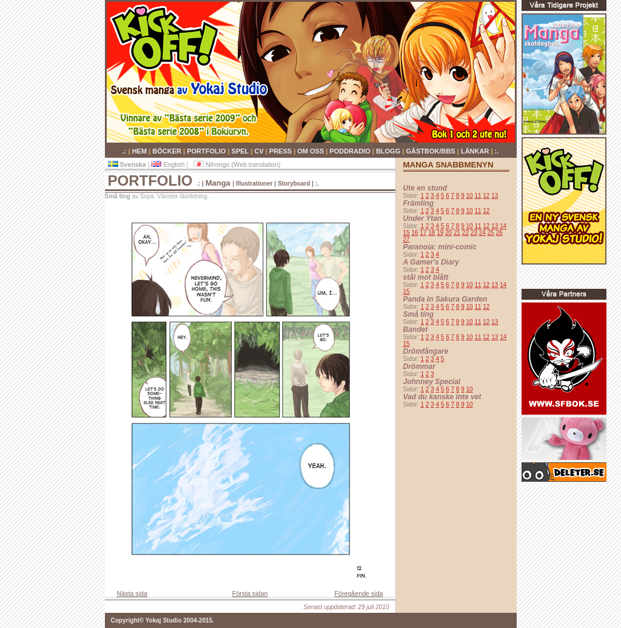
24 (482, 232)
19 (440, 232)
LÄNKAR (476, 151)
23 (474, 232)
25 (491, 232)
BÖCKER (167, 151)
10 (469, 195)
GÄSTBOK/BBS (431, 151)
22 (465, 232)
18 (431, 232)
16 (414, 232)
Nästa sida (132, 593)
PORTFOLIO (207, 151)
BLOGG (389, 151)
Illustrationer (254, 183)
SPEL (241, 151)
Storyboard (294, 183)
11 (477, 195)
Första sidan (250, 593)
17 (423, 232)
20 (448, 232)
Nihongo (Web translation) (237, 164)
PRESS (281, 151)
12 (486, 195)
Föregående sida (359, 593)
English (168, 164)
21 (457, 232)
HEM (140, 151)
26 (498, 232)
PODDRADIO (350, 151)
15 (406, 232)
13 (494, 195)
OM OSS (311, 151)
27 (406, 239)
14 (503, 226)
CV (259, 151)
